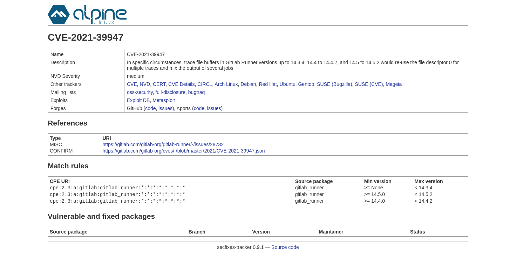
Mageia (394, 84)
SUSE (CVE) (369, 84)
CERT (159, 84)
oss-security (140, 92)
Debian (248, 84)
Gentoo (306, 84)
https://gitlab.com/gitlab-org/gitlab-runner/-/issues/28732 (163, 144)
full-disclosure (170, 92)
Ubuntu (288, 84)
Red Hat (268, 84)
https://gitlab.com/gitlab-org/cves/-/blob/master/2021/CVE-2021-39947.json (184, 151)
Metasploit (163, 100)
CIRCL (204, 84)
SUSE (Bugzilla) (334, 84)
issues (165, 108)
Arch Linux (226, 84)
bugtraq (196, 92)
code (150, 108)
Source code (285, 249)
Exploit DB (138, 100)
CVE (132, 84)
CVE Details (181, 84)
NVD (145, 84)
